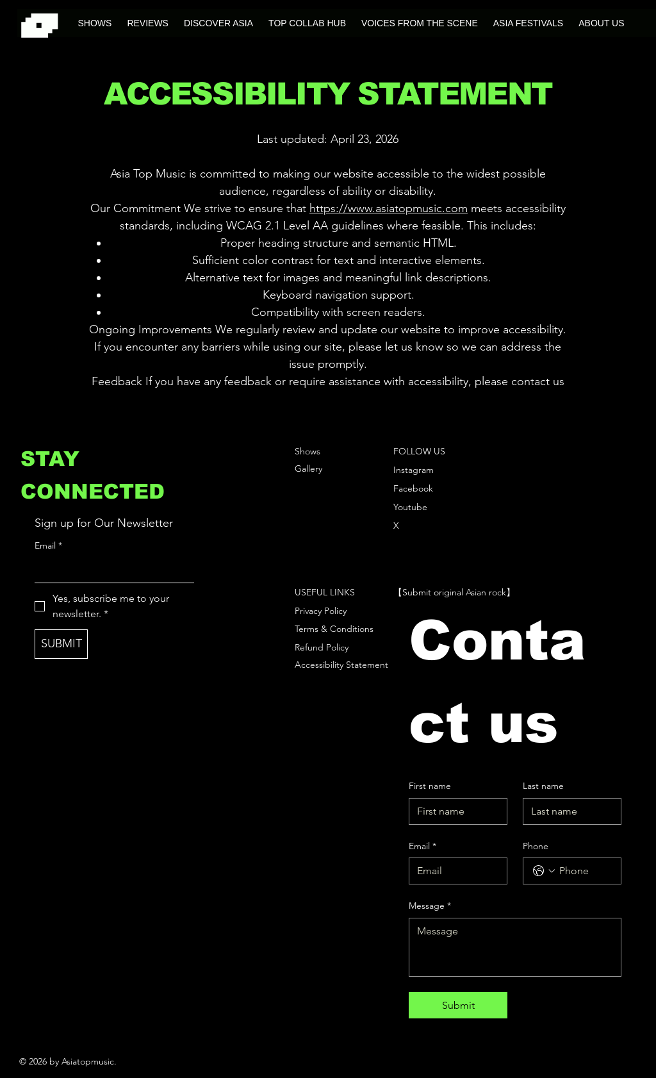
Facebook (413, 488)
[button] (218, 23)
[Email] (110, 570)
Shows (307, 451)
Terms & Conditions (334, 628)
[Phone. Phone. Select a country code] (544, 871)
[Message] (514, 947)
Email (48, 546)
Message (430, 906)
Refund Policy (321, 647)
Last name (543, 786)
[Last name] (568, 811)
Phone (535, 846)
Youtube (410, 507)
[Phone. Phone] (585, 871)
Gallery (308, 468)
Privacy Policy (321, 611)
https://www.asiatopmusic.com (388, 208)
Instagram (413, 470)
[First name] (454, 811)
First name (430, 786)
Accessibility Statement (341, 664)
